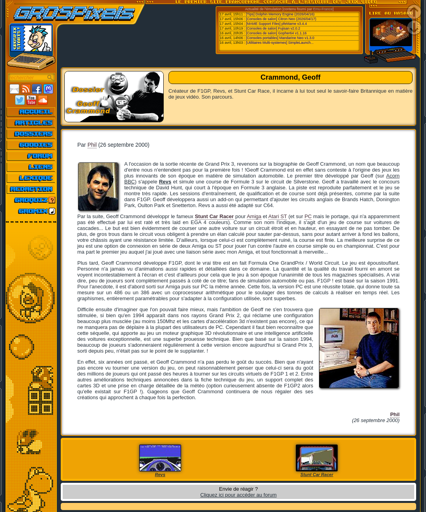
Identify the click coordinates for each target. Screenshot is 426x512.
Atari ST (277, 216)
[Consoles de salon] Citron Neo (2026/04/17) (281, 19)
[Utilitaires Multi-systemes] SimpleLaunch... (280, 43)
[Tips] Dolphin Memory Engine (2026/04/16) (280, 14)
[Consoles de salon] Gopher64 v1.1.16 (276, 33)
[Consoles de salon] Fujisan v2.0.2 (273, 28)
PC (308, 216)
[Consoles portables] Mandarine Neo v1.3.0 (280, 38)
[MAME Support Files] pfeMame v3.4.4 (276, 24)
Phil (92, 145)
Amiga (254, 216)
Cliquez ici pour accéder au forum (238, 495)
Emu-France (323, 9)
